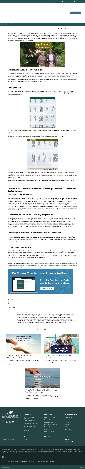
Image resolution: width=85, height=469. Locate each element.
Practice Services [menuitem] (49, 429)
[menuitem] (32, 430)
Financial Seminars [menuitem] (49, 431)
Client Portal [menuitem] (69, 442)
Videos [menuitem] (67, 427)
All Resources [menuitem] (69, 417)
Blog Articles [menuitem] (68, 422)
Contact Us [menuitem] (65, 7)
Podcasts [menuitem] (67, 424)
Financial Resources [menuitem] (52, 7)
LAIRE (81, 467)
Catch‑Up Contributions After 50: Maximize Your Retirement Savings (41, 391)
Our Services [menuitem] (34, 7)
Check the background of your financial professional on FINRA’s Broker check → (30, 461)
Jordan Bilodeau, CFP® (23, 312)
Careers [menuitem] (26, 442)
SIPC (3, 457)
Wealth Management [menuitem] (50, 424)
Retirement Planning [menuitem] (50, 422)
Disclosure (5, 441)
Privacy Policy (6, 467)
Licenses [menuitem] (67, 439)
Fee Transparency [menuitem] (70, 437)
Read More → (10, 364)
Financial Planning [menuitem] (49, 417)
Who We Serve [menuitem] (42, 7)
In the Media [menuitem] (68, 429)
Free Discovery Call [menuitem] (75, 7)
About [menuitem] (59, 7)
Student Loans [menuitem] (48, 419)
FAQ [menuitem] (25, 439)
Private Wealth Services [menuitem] (51, 427)
